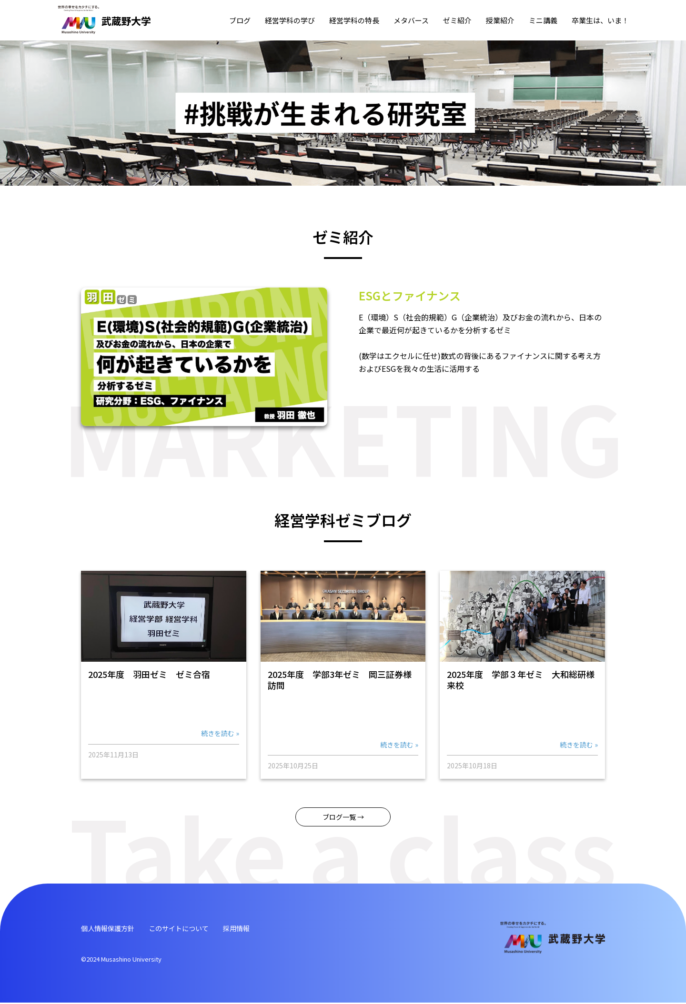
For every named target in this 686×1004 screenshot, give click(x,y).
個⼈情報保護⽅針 (111, 929)
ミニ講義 (543, 20)
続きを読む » (220, 733)
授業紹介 (500, 20)
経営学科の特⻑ (354, 20)
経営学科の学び (290, 20)
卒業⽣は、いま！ (600, 20)
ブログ (240, 20)
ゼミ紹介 (457, 20)
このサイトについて (190, 929)
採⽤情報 (254, 929)
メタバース (411, 20)
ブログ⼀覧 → (343, 817)
